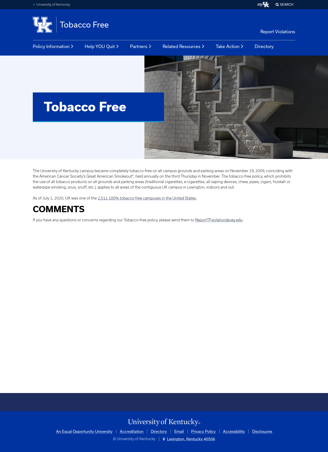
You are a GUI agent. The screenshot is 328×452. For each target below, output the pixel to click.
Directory (264, 46)
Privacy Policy (203, 431)
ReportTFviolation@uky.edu (219, 220)
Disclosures (262, 431)
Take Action (230, 46)
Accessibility (234, 431)
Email (179, 431)
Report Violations (277, 31)
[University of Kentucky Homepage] (164, 422)
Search (286, 4)
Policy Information (53, 46)
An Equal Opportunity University (84, 431)
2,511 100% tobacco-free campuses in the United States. (147, 198)
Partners (141, 46)
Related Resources (184, 46)
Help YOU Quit (102, 46)
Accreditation (132, 431)
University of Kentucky (53, 4)
